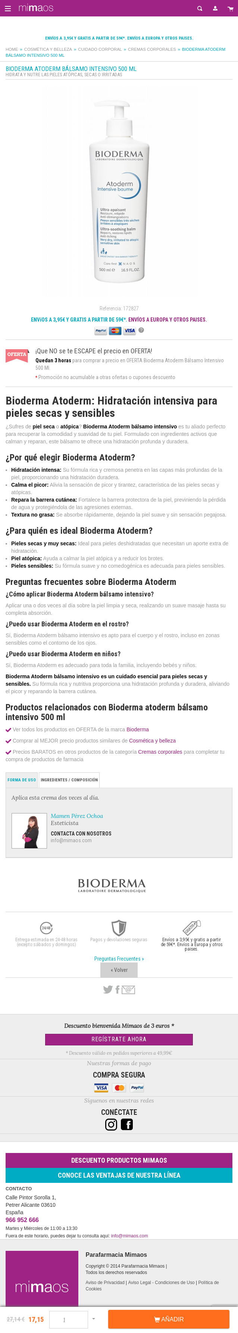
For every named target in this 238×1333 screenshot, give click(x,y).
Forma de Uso (21, 780)
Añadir (169, 1319)
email (128, 990)
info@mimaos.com (71, 840)
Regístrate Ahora (119, 1039)
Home (12, 49)
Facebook (117, 989)
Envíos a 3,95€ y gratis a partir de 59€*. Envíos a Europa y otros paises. (119, 38)
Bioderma (137, 729)
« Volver (119, 970)
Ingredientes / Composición (69, 780)
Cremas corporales (152, 49)
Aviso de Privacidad (105, 1282)
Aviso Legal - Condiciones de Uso (161, 1282)
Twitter (108, 989)
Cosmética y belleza (48, 49)
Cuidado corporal (100, 49)
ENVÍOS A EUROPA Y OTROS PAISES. (167, 320)
